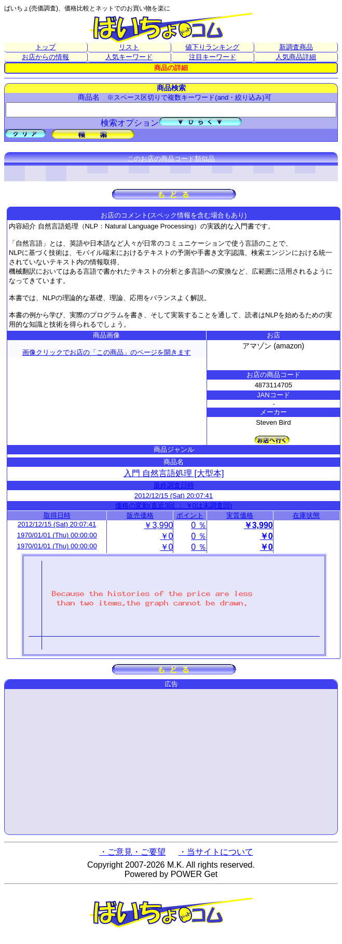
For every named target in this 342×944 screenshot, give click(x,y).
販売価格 (140, 515)
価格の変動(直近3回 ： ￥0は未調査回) (173, 505)
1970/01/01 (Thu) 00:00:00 (57, 535)
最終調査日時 (174, 485)
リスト (129, 47)
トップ (45, 47)
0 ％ (198, 525)
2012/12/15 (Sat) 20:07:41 (173, 496)
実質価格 (239, 515)
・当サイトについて (216, 851)
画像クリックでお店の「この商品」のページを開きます (106, 352)
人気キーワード (129, 57)
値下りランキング (212, 47)
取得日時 (57, 515)
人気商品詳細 (296, 57)
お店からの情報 (45, 57)
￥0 (166, 536)
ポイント (189, 515)
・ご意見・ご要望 (132, 851)
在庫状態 (306, 515)
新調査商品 (296, 47)
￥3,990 (158, 525)
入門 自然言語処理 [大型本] (174, 473)
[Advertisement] (171, 761)
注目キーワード (212, 57)
